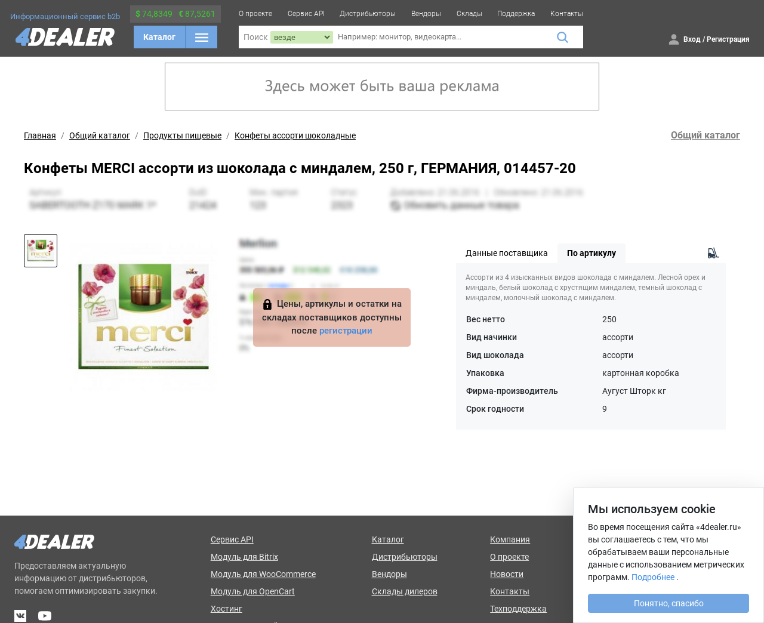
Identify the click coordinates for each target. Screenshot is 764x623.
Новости (506, 574)
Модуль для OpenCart (253, 591)
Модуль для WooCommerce (263, 574)
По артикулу (591, 253)
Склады (469, 14)
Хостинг (226, 608)
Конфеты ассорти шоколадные (295, 135)
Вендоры (426, 14)
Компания (510, 539)
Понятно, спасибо (669, 603)
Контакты (566, 14)
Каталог (159, 37)
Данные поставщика (507, 253)
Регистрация (728, 39)
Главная (40, 135)
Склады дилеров (405, 591)
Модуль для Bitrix (244, 557)
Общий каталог (99, 135)
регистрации (345, 330)
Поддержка (516, 14)
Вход (692, 39)
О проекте (255, 14)
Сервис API (306, 14)
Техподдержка (518, 608)
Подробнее (652, 577)
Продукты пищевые (182, 135)
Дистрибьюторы (368, 14)
